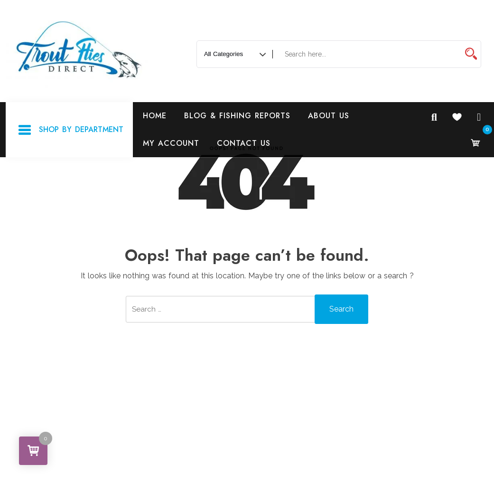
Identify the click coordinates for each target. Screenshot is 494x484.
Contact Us (243, 143)
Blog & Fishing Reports (237, 115)
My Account (171, 143)
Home (155, 115)
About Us (328, 115)
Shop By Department (70, 130)
